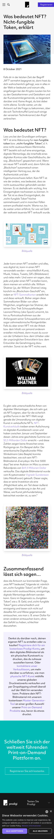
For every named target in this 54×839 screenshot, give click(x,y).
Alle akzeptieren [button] (14, 831)
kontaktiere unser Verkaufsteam (25, 667)
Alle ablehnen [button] (40, 831)
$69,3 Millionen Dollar (34, 467)
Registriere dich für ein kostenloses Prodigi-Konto (27, 647)
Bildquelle (27, 251)
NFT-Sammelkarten (25, 294)
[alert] (27, 823)
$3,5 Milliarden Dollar (15, 440)
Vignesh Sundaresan (37, 474)
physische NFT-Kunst (22, 676)
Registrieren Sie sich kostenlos (27, 771)
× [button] (51, 811)
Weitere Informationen (31, 825)
